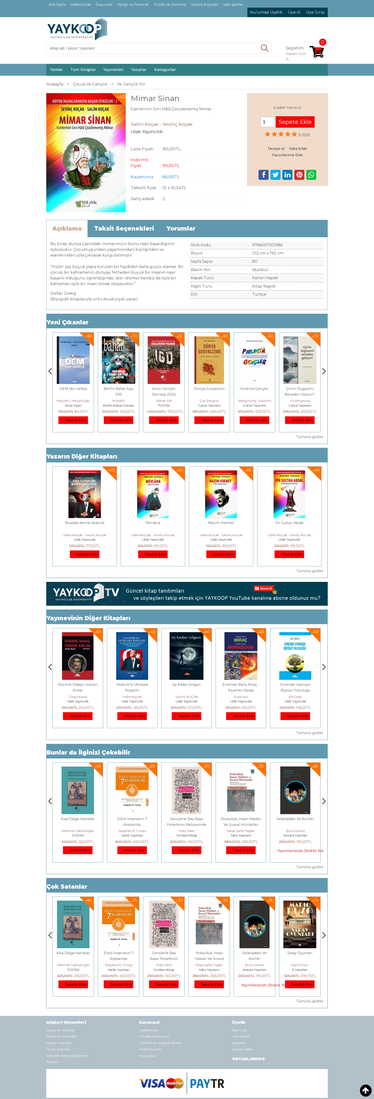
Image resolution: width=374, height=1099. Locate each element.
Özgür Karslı (132, 697)
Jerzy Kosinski (77, 831)
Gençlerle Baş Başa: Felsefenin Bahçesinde (209, 959)
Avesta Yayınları (300, 970)
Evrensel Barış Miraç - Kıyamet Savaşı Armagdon (295, 690)
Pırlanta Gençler (300, 389)
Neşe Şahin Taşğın (295, 831)
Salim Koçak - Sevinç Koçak (84, 535)
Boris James (300, 965)
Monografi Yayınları (73, 405)
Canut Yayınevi (254, 405)
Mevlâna (153, 523)
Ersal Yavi (295, 697)
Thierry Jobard (73, 401)
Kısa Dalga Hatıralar (132, 819)
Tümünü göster (309, 437)
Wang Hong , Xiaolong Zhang (305, 401)
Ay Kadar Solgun (241, 684)
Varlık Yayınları (186, 835)
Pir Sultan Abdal (289, 523)
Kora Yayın (119, 405)
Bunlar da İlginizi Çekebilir (88, 752)
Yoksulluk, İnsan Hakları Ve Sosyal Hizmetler (254, 959)
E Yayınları (77, 835)
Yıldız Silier (241, 831)
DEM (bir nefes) (118, 389)
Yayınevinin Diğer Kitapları (88, 618)
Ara (265, 48)
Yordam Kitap (241, 835)
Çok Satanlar (67, 886)
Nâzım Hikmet (221, 523)
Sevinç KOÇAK (241, 697)
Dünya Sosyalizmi (254, 389)
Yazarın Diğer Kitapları (82, 456)
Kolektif (164, 401)
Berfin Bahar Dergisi (163, 405)
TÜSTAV (209, 405)
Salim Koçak (78, 697)
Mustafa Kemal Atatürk (84, 523)
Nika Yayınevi (295, 835)
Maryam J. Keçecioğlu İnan (122, 401)
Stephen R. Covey (187, 831)
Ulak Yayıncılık (85, 539)
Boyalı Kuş (78, 819)
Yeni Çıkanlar (67, 322)
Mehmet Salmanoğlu (132, 831)
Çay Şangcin (254, 401)
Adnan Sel (209, 401)
